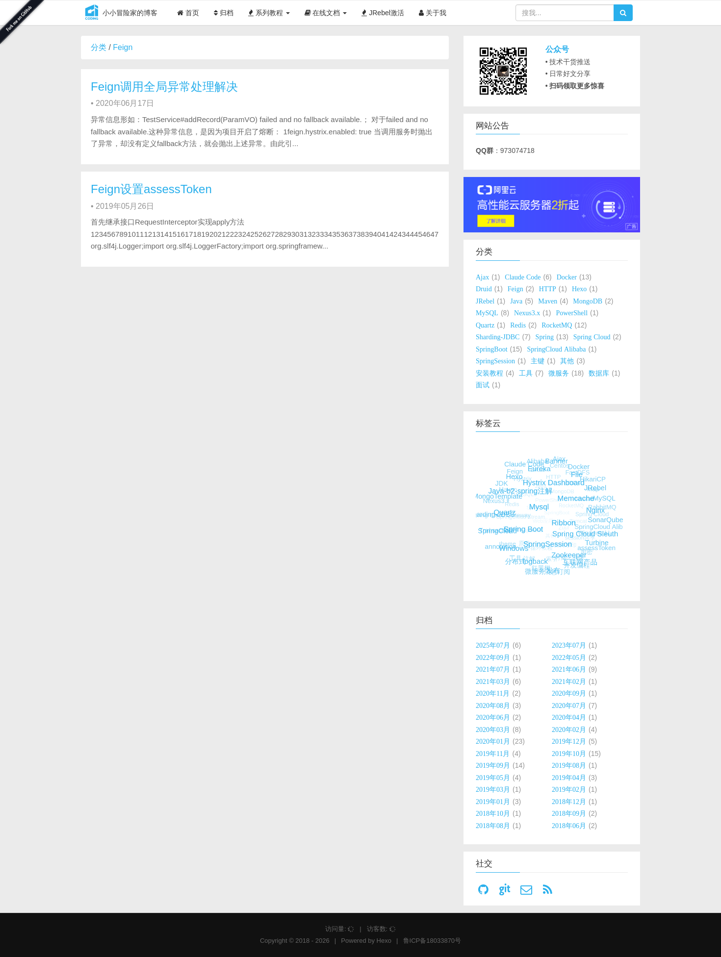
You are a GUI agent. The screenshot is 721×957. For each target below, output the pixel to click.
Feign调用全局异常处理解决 (164, 86)
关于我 (432, 13)
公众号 (557, 49)
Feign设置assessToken (151, 189)
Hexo (384, 940)
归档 (223, 13)
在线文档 (326, 13)
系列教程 (269, 13)
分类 (98, 47)
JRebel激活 (382, 13)
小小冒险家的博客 (119, 13)
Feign (122, 47)
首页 (188, 13)
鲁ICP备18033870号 (432, 940)
